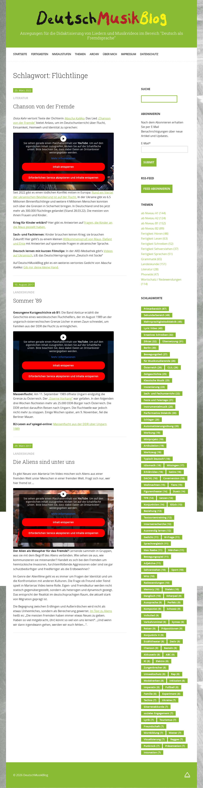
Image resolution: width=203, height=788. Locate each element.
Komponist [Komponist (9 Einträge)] (152, 609)
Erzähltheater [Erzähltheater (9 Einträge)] (154, 641)
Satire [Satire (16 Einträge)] (175, 472)
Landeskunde (150, 264)
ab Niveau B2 (149, 228)
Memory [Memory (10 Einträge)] (151, 589)
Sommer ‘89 (27, 300)
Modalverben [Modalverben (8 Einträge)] (154, 680)
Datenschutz (149, 54)
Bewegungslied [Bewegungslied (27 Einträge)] (155, 354)
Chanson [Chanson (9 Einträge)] (151, 648)
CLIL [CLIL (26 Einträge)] (173, 367)
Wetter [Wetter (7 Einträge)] (175, 733)
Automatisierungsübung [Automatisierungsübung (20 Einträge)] (161, 426)
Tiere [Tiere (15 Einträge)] (176, 485)
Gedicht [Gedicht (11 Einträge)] (151, 537)
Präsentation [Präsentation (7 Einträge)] (175, 746)
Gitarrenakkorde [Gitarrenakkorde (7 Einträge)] (156, 707)
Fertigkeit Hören (152, 234)
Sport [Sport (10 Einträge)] (177, 570)
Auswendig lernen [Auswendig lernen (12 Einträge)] (157, 530)
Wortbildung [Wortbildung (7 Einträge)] (153, 733)
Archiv (94, 54)
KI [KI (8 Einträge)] (147, 661)
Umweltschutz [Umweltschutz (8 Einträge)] (154, 674)
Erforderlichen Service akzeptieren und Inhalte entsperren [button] (63, 177)
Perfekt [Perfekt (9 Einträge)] (174, 602)
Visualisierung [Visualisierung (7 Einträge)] (154, 739)
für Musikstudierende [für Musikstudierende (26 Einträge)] (159, 361)
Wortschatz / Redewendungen (161, 279)
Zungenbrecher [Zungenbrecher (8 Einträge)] (155, 667)
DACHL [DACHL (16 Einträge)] (151, 478)
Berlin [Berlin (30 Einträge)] (150, 348)
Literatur (147, 269)
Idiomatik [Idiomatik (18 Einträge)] (152, 465)
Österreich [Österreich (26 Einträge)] (153, 367)
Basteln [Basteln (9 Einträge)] (170, 648)
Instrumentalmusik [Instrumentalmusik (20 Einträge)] (158, 406)
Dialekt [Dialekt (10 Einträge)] (172, 589)
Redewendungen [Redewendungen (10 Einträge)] (156, 583)
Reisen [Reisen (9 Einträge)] (150, 628)
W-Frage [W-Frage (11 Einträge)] (172, 537)
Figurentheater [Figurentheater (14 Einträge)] (155, 491)
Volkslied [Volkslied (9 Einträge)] (151, 615)
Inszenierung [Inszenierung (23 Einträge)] (154, 387)
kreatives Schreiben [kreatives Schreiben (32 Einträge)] (158, 335)
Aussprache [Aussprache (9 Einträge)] (153, 602)
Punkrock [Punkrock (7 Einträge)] (152, 746)
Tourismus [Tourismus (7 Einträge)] (168, 720)
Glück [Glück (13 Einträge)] (176, 504)
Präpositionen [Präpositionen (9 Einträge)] (171, 628)
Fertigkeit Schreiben (154, 244)
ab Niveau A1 (149, 213)
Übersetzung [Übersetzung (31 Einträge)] (172, 341)
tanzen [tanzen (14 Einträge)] (166, 498)
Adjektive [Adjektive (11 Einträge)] (152, 563)
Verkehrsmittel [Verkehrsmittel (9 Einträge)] (155, 622)
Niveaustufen (61, 54)
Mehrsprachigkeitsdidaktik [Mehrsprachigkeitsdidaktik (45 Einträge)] (163, 322)
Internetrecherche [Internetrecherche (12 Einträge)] (157, 524)
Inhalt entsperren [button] (63, 166)
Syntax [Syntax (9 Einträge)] (178, 622)
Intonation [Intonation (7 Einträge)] (152, 752)
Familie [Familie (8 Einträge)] (150, 694)
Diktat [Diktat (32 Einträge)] (150, 341)
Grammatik (148, 259)
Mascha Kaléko (74, 118)
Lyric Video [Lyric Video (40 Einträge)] (153, 328)
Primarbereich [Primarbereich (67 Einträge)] (155, 309)
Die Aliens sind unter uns (44, 461)
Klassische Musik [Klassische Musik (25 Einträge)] (157, 380)
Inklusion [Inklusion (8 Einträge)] (177, 680)
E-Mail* (164, 147)
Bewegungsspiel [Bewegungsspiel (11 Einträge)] (156, 556)
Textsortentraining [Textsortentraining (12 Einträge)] (158, 517)
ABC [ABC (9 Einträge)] (170, 654)
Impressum (128, 54)
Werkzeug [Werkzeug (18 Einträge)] (152, 452)
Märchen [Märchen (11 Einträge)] (176, 550)
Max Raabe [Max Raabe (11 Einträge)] (153, 550)
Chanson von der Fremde (44, 106)
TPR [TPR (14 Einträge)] (149, 498)
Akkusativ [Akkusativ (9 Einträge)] (152, 654)
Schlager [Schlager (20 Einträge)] (151, 419)
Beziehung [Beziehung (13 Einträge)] (153, 511)
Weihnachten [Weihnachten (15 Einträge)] (154, 485)
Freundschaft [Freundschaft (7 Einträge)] (154, 726)
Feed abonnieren (156, 189)
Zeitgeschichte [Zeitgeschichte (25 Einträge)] (155, 374)
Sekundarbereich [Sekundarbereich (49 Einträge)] (157, 315)
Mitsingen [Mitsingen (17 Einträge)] (175, 465)
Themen (80, 54)
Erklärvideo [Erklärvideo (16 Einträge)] (153, 472)
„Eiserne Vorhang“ (60, 398)
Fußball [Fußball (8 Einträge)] (172, 687)
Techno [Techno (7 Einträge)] (150, 700)
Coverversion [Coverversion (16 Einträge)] (174, 478)
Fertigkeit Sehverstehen (157, 249)
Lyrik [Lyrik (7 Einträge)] (149, 720)
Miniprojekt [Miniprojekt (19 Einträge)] (153, 439)
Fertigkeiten (39, 54)
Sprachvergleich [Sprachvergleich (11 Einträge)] (156, 543)
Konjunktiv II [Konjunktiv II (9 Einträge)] (154, 635)
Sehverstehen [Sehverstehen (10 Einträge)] (155, 570)
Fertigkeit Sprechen (154, 254)
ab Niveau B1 (149, 223)
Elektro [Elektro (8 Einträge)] (162, 661)
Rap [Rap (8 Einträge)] (175, 674)
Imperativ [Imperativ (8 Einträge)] (152, 687)
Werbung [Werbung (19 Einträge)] (152, 433)
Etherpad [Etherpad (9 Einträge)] (174, 596)
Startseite (20, 54)
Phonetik (147, 274)
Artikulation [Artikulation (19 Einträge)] (154, 445)
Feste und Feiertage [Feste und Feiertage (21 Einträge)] (158, 400)
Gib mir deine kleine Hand (40, 267)
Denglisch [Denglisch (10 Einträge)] (152, 596)
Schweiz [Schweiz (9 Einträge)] (173, 609)
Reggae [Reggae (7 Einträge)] (176, 739)
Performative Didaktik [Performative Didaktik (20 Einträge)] (160, 413)
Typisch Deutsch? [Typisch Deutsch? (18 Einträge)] (157, 459)
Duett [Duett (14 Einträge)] (179, 491)
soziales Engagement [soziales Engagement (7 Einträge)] (158, 713)
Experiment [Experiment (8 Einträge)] (171, 694)
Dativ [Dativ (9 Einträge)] (175, 641)
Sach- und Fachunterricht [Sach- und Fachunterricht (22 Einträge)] (162, 393)
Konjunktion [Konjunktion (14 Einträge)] (154, 504)
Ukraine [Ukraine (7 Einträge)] (169, 700)
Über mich (110, 54)
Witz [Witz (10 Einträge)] (149, 576)
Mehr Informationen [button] (63, 158)
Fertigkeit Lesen (151, 238)
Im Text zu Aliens (101, 611)
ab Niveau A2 (149, 218)
